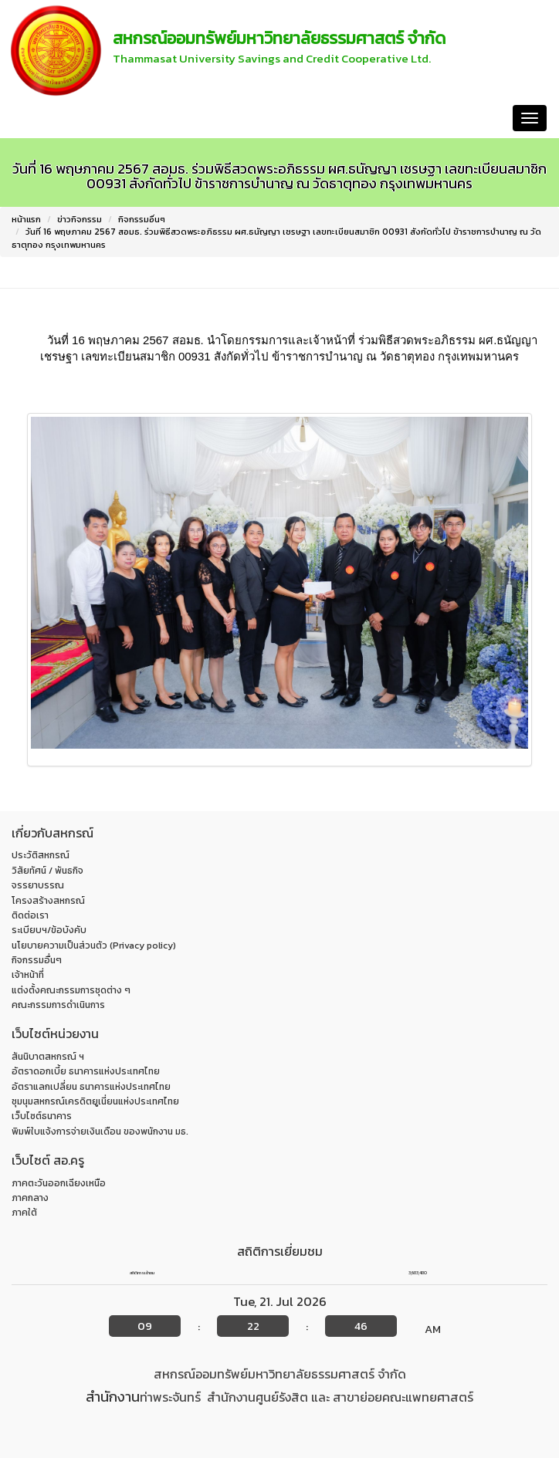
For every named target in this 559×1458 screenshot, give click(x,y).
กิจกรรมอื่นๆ (141, 219)
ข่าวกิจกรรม (79, 219)
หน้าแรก (31, 118)
